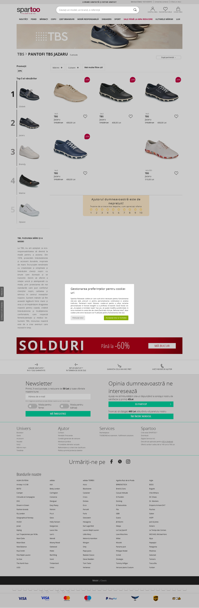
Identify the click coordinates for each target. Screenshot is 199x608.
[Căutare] (135, 9)
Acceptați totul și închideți (116, 318)
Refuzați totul (78, 318)
